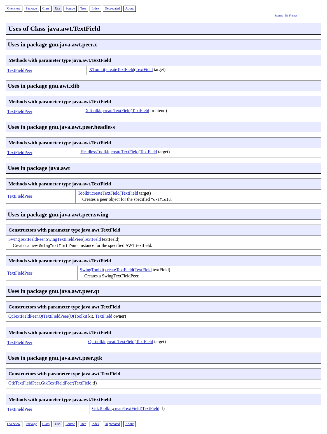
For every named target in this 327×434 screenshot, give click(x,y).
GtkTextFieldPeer (24, 383)
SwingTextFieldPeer (26, 239)
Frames (279, 15)
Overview (13, 8)
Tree (83, 8)
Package (31, 8)
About (129, 8)
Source (70, 8)
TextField (144, 69)
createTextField (120, 69)
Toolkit (84, 193)
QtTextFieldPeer (23, 316)
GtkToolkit (102, 408)
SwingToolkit (92, 269)
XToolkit (97, 69)
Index (95, 8)
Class (46, 8)
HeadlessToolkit (94, 151)
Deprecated (112, 8)
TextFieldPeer (19, 70)
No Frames (291, 15)
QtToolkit (78, 316)
